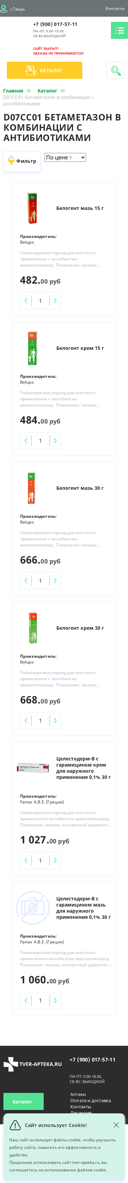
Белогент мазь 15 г (80, 208)
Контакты (115, 8)
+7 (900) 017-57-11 (55, 24)
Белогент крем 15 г (80, 348)
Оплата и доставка (90, 1100)
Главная (18, 90)
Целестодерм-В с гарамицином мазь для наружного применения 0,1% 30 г (83, 908)
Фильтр (26, 161)
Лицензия (81, 1113)
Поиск (116, 71)
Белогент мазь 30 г (80, 488)
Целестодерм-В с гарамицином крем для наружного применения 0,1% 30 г (83, 768)
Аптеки (78, 1094)
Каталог (43, 70)
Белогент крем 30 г (80, 628)
